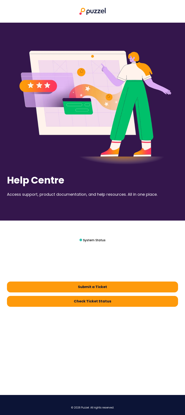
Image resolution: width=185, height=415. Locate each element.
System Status (94, 240)
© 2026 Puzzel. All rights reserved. (92, 407)
